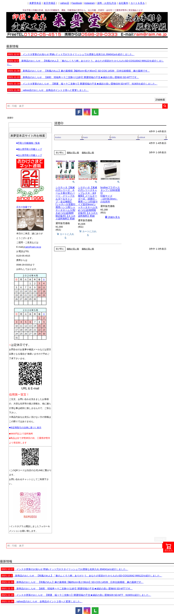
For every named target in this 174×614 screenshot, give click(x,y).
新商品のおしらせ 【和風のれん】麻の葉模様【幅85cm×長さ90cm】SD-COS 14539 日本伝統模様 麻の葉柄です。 (78, 70)
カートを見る (137, 3)
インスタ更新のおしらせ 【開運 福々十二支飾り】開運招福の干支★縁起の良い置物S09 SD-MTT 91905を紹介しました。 (82, 83)
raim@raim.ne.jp (33, 247)
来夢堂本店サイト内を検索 (27, 135)
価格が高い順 (88, 152)
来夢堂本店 (35, 3)
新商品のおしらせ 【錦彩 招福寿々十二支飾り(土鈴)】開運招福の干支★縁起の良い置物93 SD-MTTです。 (73, 77)
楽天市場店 (49, 3)
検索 (165, 106)
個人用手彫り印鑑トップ (30, 149)
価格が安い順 (73, 152)
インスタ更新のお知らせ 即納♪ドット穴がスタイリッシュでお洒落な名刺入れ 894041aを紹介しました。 (70, 54)
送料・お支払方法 (106, 3)
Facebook (77, 3)
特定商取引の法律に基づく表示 (25, 427)
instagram (89, 3)
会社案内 (123, 3)
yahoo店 (64, 3)
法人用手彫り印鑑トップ (30, 155)
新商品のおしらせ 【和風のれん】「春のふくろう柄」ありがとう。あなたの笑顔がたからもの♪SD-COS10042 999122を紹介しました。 (81, 575)
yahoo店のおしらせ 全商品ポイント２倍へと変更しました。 (48, 90)
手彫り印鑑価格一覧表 (29, 143)
